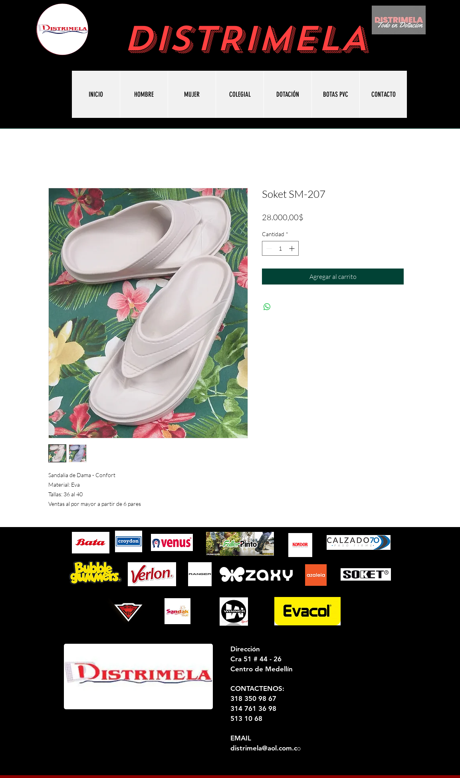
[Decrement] (268, 248)
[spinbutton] (280, 248)
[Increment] (292, 248)
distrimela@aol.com (261, 748)
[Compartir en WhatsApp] (267, 307)
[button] (335, 94)
